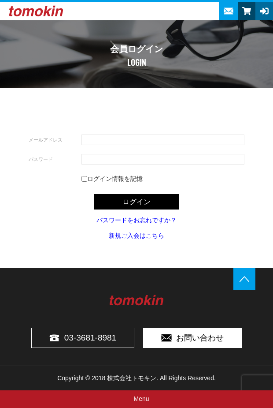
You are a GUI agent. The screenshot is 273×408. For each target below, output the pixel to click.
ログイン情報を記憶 (112, 178)
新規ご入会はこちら (136, 235)
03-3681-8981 (82, 338)
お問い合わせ (192, 338)
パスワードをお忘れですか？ (136, 220)
